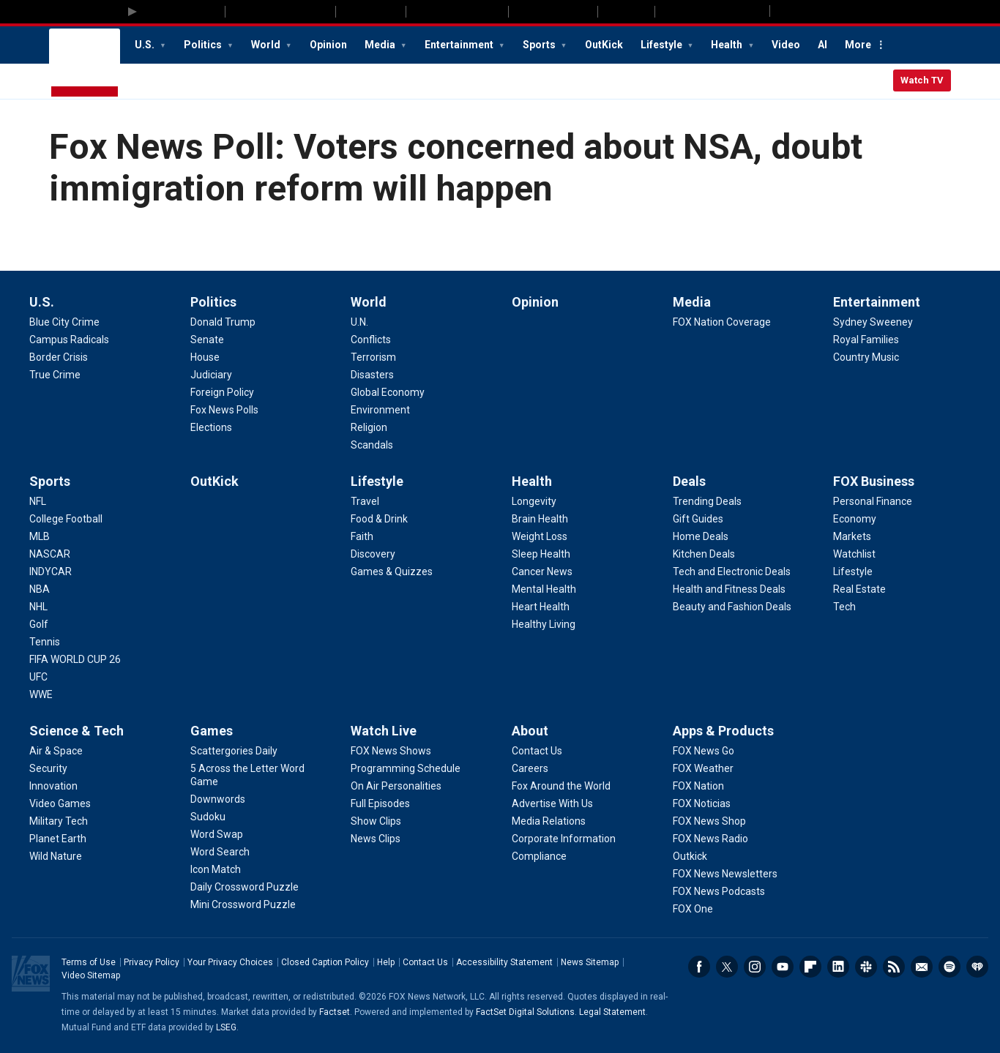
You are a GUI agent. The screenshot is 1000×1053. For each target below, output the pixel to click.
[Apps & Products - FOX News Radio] (710, 838)
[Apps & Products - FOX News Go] (703, 751)
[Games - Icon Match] (215, 869)
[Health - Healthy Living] (543, 624)
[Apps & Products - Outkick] (690, 856)
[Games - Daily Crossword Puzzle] (244, 887)
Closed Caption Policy (325, 962)
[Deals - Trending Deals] (707, 501)
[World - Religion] (369, 427)
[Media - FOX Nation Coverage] (722, 322)
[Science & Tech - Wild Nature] (55, 856)
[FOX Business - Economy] (854, 519)
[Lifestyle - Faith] (362, 536)
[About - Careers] (530, 768)
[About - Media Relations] (549, 821)
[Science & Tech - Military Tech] (58, 821)
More (858, 44)
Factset (334, 1012)
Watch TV (922, 80)
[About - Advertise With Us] (552, 803)
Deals (689, 481)
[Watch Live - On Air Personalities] (396, 786)
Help (386, 962)
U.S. (146, 44)
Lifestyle (662, 44)
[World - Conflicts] (371, 339)
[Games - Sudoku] (207, 816)
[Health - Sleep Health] (541, 554)
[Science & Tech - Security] (48, 768)
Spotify (949, 967)
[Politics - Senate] (207, 339)
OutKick (604, 44)
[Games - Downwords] (217, 799)
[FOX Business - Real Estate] (859, 589)
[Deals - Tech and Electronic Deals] (732, 571)
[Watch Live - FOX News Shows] (391, 751)
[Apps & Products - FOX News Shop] (709, 821)
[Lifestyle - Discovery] (373, 554)
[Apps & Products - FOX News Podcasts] (719, 891)
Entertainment (460, 44)
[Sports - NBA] (39, 589)
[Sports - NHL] (38, 606)
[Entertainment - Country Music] (866, 357)
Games (211, 730)
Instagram (755, 967)
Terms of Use (88, 962)
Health (728, 44)
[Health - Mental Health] (544, 589)
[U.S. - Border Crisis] (58, 357)
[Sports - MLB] (39, 536)
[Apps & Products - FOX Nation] (698, 786)
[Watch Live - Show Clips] (376, 821)
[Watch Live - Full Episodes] (380, 803)
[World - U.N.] (359, 322)
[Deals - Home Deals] (700, 536)
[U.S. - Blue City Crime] (64, 322)
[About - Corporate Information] (564, 838)
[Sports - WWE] (41, 694)
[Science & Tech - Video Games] (60, 803)
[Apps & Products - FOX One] (693, 909)
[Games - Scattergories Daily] (233, 751)
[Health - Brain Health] (540, 519)
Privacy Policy (151, 962)
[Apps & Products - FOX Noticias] (702, 803)
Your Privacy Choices (230, 962)
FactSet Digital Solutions (525, 1012)
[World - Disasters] (372, 375)
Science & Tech (76, 730)
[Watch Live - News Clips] (375, 838)
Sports (540, 44)
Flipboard (810, 967)
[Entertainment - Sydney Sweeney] (873, 322)
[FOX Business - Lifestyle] (853, 571)
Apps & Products (723, 730)
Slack (866, 967)
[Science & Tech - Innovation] (53, 786)
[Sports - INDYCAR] (50, 571)
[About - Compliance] (539, 856)
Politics (204, 44)
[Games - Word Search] (220, 852)
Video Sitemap (90, 975)
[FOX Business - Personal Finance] (872, 501)
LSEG (226, 1027)
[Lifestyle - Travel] (365, 501)
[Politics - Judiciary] (211, 375)
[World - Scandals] (372, 445)
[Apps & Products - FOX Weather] (703, 768)
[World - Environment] (380, 410)
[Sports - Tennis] (44, 642)
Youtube (783, 967)
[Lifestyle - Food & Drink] (379, 519)
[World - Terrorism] (373, 357)
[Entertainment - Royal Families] (866, 339)
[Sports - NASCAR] (49, 554)
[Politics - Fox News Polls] (224, 410)
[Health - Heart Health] (541, 606)
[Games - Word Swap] (216, 834)
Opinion (328, 44)
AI (822, 44)
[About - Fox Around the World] (561, 786)
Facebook (699, 967)
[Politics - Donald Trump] (222, 322)
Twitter (727, 967)
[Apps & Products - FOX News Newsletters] (725, 874)
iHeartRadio (977, 967)
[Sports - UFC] (38, 677)
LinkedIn (838, 967)
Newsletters (922, 967)
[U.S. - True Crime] (55, 375)
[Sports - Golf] (38, 624)
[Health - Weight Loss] (539, 536)
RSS (894, 967)
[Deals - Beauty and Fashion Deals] (732, 606)
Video (786, 44)
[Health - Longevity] (534, 501)
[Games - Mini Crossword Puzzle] (243, 904)
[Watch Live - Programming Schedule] (405, 768)
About (530, 730)
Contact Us (425, 962)
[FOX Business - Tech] (844, 606)
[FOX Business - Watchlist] (854, 554)
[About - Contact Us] (537, 751)
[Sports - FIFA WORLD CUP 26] (75, 659)
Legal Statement (612, 1012)
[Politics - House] (205, 357)
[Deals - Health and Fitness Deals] (729, 589)
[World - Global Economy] (388, 392)
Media (381, 44)
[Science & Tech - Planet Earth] (57, 838)
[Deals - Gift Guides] (698, 519)
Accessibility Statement (504, 962)
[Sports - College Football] (65, 519)
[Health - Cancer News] (542, 571)
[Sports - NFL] (37, 501)
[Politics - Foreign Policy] (222, 392)
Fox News (84, 64)
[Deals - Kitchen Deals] (704, 554)
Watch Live (384, 730)
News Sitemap (590, 962)
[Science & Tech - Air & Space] (56, 751)
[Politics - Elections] (211, 427)
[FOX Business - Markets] (852, 536)
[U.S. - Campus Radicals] (69, 339)
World (267, 44)
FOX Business (873, 481)
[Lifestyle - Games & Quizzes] (392, 571)
